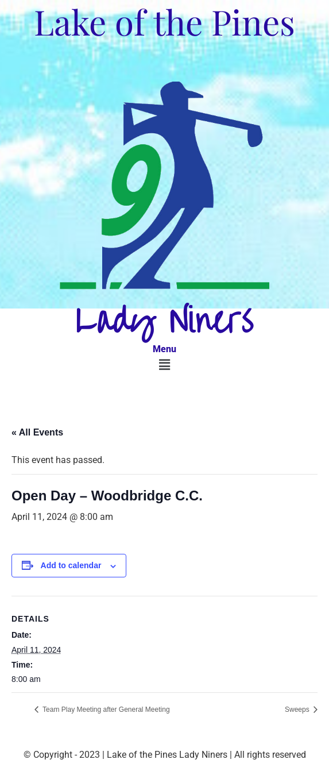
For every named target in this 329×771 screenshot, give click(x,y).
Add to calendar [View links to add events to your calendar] (71, 565)
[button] (164, 365)
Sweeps (298, 710)
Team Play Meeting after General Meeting (105, 710)
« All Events (37, 432)
